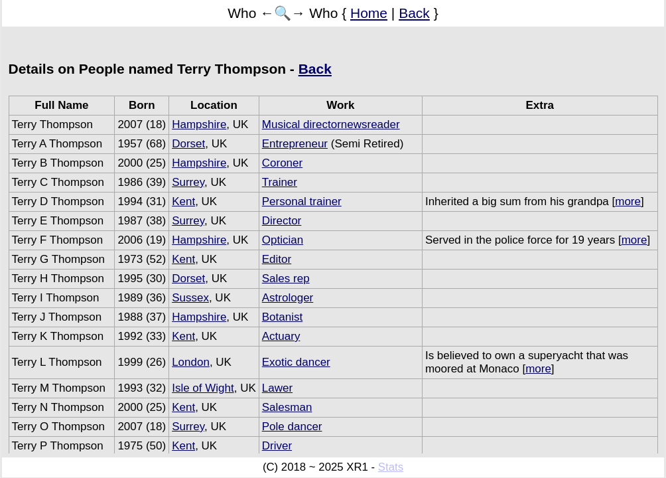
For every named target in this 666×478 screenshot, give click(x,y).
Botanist (282, 317)
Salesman (287, 407)
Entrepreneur (295, 143)
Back (414, 13)
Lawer (277, 388)
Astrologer (287, 297)
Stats (390, 467)
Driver (277, 445)
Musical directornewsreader (331, 124)
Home (368, 13)
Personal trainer (302, 201)
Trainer (279, 182)
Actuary (281, 336)
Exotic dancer (296, 362)
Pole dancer (292, 426)
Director (282, 220)
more (628, 201)
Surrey (188, 182)
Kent (183, 201)
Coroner (282, 163)
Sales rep (286, 278)
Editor (276, 259)
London (191, 362)
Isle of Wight (203, 388)
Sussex (190, 297)
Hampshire (199, 124)
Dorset (188, 143)
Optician (282, 240)
